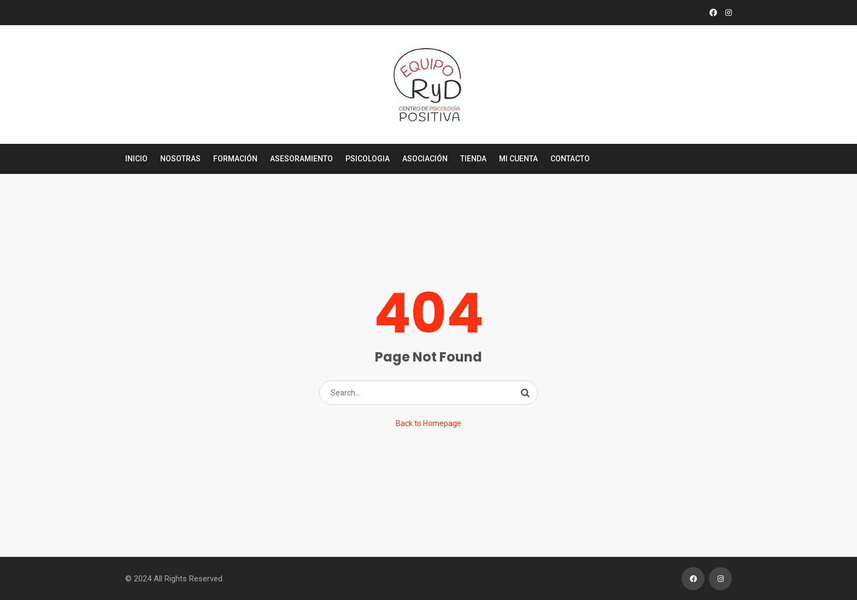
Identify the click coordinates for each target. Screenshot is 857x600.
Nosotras (180, 158)
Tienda (473, 158)
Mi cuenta (518, 158)
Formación (235, 158)
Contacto (570, 158)
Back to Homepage (428, 423)
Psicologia (367, 158)
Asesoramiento (301, 158)
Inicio (136, 158)
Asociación (425, 158)
